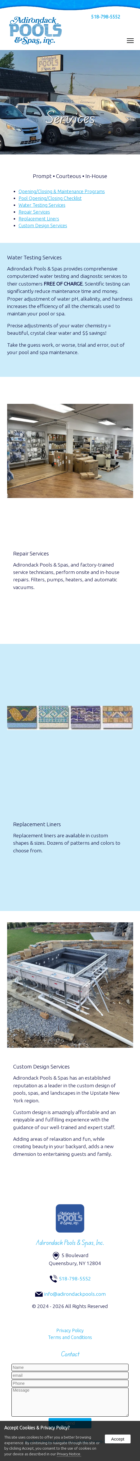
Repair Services (34, 211)
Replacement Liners (39, 218)
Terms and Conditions (70, 1337)
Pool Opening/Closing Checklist (50, 198)
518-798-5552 (105, 16)
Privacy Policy (70, 1330)
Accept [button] (117, 1439)
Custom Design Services (43, 225)
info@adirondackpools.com (75, 1294)
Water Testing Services (42, 205)
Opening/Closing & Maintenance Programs (62, 191)
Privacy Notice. (69, 1454)
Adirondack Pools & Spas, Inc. (70, 1242)
